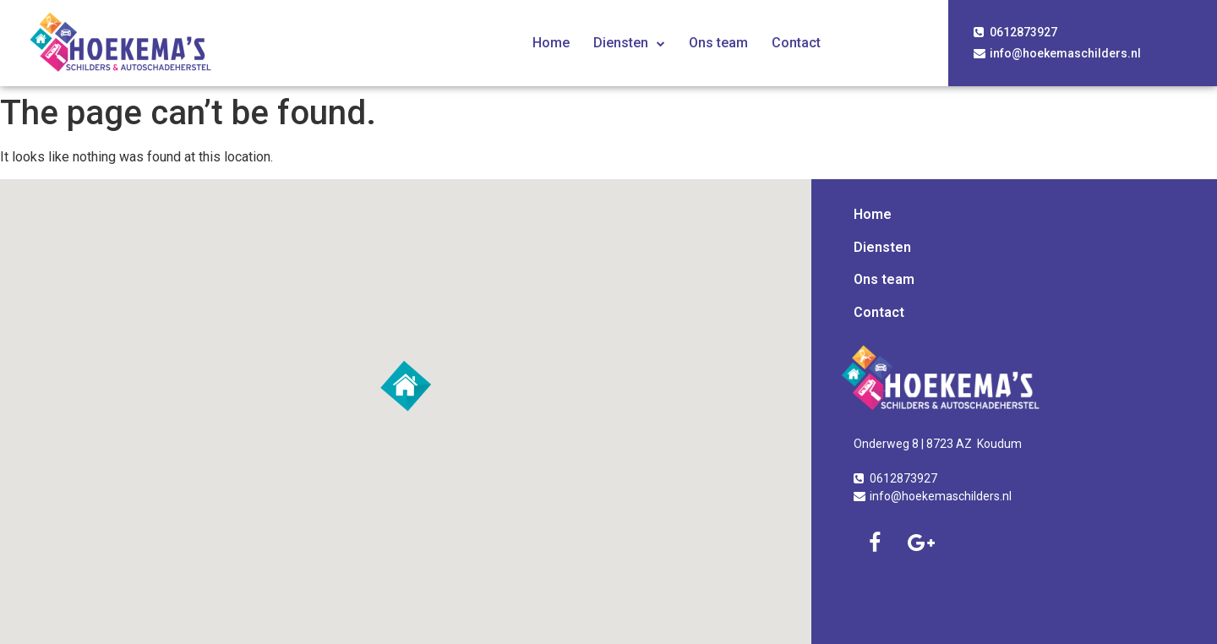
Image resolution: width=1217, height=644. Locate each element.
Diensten (629, 43)
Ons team (718, 43)
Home (551, 43)
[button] (405, 386)
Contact (796, 43)
